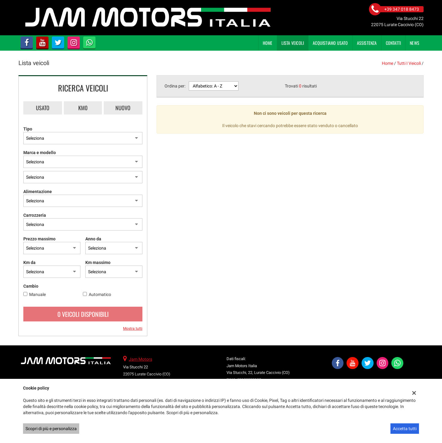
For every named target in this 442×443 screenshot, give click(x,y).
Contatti (393, 43)
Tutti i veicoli (409, 63)
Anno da (93, 238)
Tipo (27, 128)
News (414, 43)
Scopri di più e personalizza (51, 428)
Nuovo (122, 108)
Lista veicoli (292, 43)
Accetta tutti (405, 428)
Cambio (30, 286)
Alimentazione (37, 191)
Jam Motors (140, 359)
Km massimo (97, 262)
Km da (29, 262)
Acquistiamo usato (330, 43)
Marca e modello (39, 152)
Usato (42, 108)
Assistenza (367, 43)
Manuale (37, 294)
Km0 (82, 108)
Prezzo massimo (39, 238)
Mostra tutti (132, 328)
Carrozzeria (34, 215)
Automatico (100, 294)
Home (268, 43)
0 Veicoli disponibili (83, 314)
